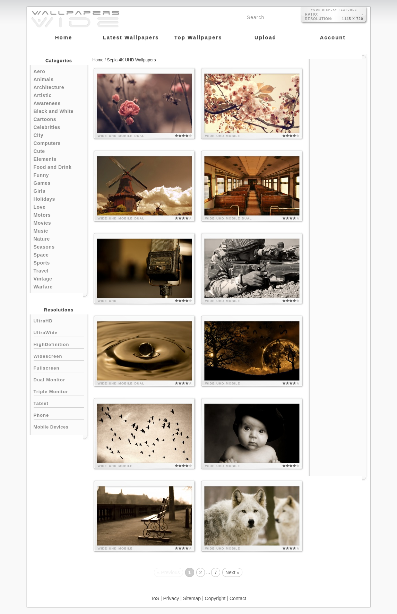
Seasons (44, 247)
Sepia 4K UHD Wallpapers (131, 60)
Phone (59, 414)
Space (41, 255)
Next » (232, 572)
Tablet (59, 402)
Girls (39, 191)
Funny (41, 175)
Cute (39, 151)
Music (41, 231)
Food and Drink (53, 167)
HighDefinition (59, 343)
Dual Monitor (59, 379)
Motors (42, 215)
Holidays (44, 199)
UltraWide (59, 332)
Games (42, 183)
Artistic (43, 95)
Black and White (54, 111)
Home (98, 60)
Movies (42, 223)
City (38, 135)
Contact (238, 598)
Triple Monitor (59, 391)
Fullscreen (59, 367)
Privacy (171, 598)
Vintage (43, 279)
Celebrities (47, 127)
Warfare (43, 286)
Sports (42, 263)
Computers (47, 143)
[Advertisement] (337, 164)
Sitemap (192, 598)
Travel (41, 271)
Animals (44, 79)
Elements (45, 159)
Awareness (47, 103)
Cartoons (45, 119)
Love (40, 207)
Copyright (215, 598)
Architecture (49, 87)
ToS (155, 598)
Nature (42, 239)
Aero (39, 71)
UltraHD (59, 320)
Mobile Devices (51, 427)
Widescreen (59, 355)
